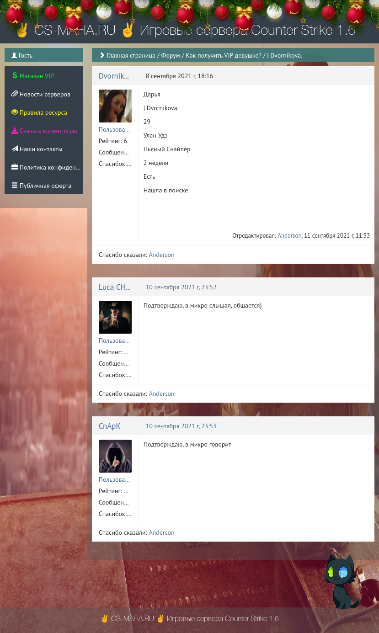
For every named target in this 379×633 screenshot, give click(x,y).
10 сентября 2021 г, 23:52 (181, 287)
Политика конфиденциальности (47, 167)
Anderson (289, 235)
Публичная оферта (41, 185)
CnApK (110, 426)
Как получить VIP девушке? (224, 55)
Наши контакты (36, 149)
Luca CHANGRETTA (130, 287)
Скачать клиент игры (44, 131)
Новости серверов (40, 94)
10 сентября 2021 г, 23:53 (181, 426)
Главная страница (131, 55)
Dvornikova (117, 76)
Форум (170, 55)
